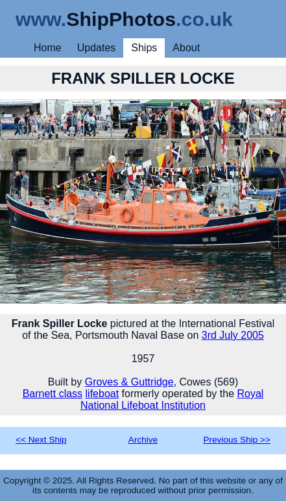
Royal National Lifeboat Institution (171, 399)
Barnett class (52, 393)
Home (48, 47)
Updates (96, 47)
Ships (144, 47)
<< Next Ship (41, 440)
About (186, 47)
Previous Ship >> (236, 440)
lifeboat (102, 393)
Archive (143, 440)
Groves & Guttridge (129, 381)
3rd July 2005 (233, 335)
